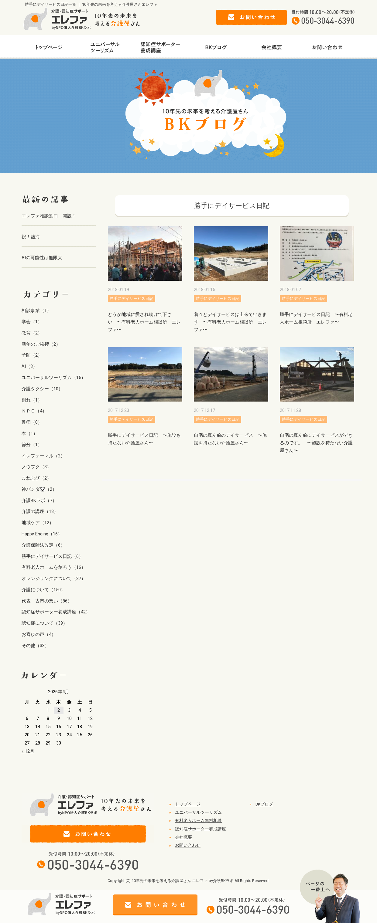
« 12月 (28, 751)
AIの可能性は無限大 (42, 257)
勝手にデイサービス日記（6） (52, 556)
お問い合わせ (187, 845)
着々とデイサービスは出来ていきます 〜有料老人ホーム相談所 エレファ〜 (230, 322)
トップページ (187, 804)
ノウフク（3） (36, 467)
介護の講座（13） (40, 511)
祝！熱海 (31, 236)
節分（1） (32, 444)
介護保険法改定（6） (43, 545)
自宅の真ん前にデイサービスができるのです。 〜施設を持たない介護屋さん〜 (316, 443)
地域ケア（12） (38, 522)
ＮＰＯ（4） (34, 411)
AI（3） (29, 366)
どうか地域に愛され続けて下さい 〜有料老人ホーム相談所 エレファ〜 (144, 322)
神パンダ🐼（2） (39, 489)
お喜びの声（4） (39, 634)
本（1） (30, 433)
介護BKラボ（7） (39, 500)
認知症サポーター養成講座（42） (56, 612)
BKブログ (264, 804)
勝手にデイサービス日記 (131, 298)
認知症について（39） (44, 623)
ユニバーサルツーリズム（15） (54, 377)
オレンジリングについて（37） (54, 578)
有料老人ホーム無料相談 (198, 820)
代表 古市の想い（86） (47, 601)
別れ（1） (32, 400)
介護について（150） (43, 589)
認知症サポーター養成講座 (200, 828)
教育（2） (32, 333)
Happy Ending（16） (42, 534)
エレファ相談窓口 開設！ (49, 216)
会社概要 (183, 837)
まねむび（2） (36, 478)
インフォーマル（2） (43, 456)
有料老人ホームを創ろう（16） (54, 567)
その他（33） (35, 645)
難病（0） (32, 422)
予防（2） (32, 355)
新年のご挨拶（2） (41, 344)
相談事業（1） (36, 310)
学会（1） (32, 321)
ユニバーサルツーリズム (198, 812)
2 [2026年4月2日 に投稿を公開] (58, 710)
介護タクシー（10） (42, 389)
